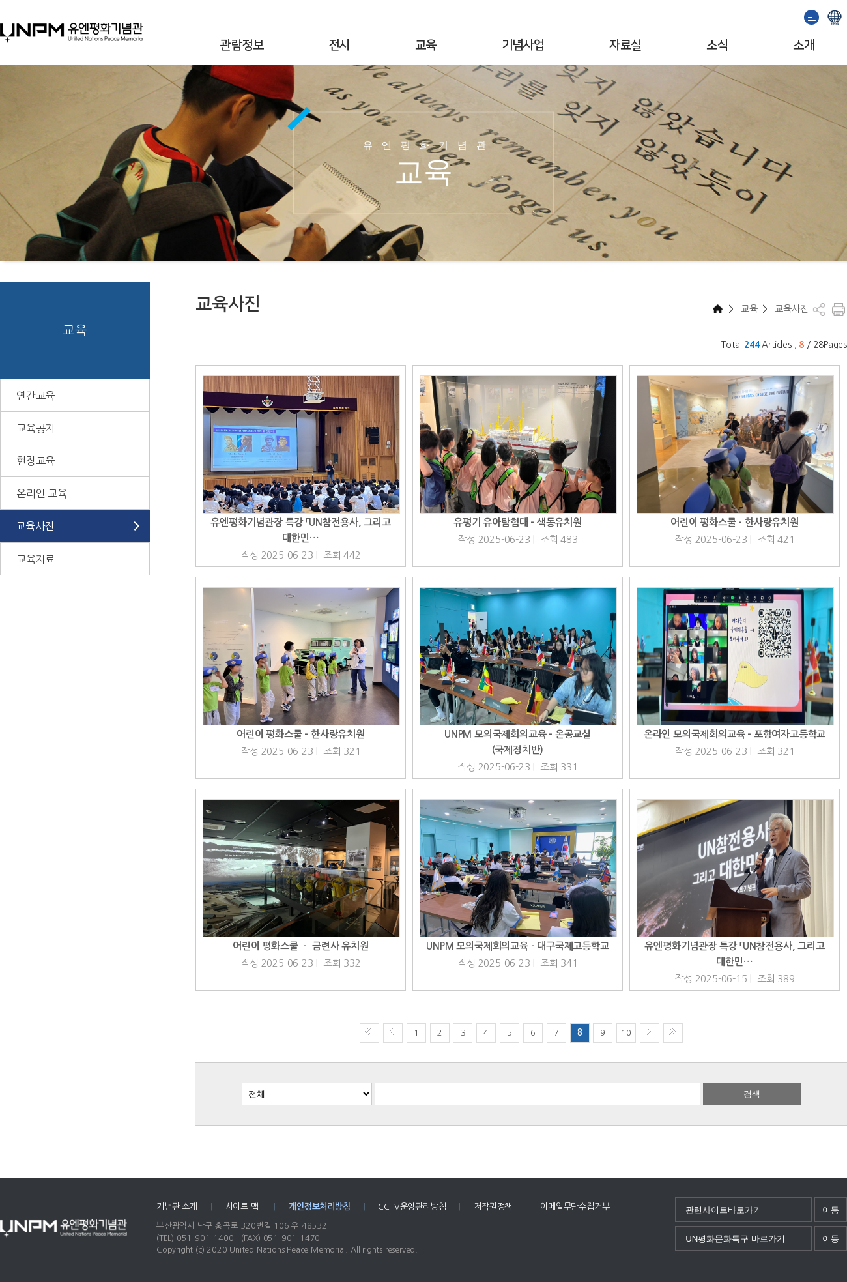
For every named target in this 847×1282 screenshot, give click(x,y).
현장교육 (35, 461)
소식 (717, 45)
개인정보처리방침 (319, 1206)
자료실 (625, 45)
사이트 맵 (243, 1206)
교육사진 (35, 526)
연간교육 (35, 395)
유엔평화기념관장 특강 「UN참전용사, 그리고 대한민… (300, 530)
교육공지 (35, 428)
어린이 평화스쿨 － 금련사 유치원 (300, 946)
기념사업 (523, 45)
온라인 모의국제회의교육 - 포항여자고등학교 (734, 734)
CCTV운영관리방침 (412, 1206)
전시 (339, 45)
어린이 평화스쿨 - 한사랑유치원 (734, 522)
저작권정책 (493, 1206)
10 (626, 1032)
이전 (393, 1033)
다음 (649, 1033)
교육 (426, 45)
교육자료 (35, 559)
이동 (830, 1210)
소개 (803, 45)
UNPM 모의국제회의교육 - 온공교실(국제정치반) (517, 742)
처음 (369, 1033)
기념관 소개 (176, 1206)
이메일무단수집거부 (574, 1206)
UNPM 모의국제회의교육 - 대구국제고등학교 (517, 946)
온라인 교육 (41, 493)
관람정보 (241, 45)
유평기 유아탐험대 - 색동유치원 (517, 522)
